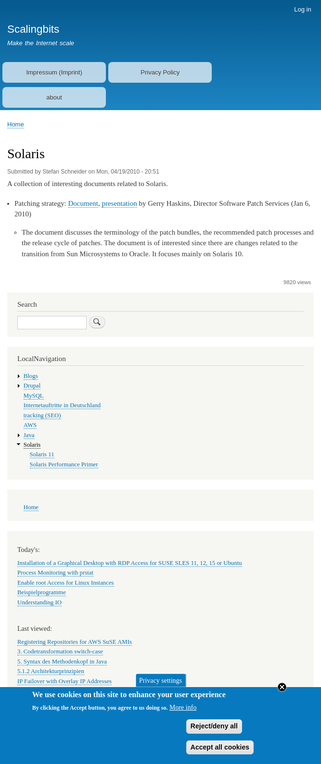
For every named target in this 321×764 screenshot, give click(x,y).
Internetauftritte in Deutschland (62, 405)
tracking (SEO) (42, 415)
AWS (30, 425)
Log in (302, 9)
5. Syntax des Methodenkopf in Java (62, 661)
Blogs (31, 376)
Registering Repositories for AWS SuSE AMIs (74, 642)
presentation (119, 203)
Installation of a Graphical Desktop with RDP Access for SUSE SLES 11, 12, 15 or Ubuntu (129, 563)
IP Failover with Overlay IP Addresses (64, 681)
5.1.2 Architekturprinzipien (50, 671)
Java (29, 435)
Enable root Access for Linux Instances (65, 582)
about (54, 97)
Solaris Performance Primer (64, 464)
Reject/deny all (214, 732)
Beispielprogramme (41, 592)
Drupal (32, 385)
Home (15, 124)
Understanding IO (39, 602)
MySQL (34, 395)
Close (282, 692)
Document (83, 203)
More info (182, 713)
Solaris (32, 444)
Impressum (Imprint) (54, 72)
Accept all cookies (220, 752)
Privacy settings (160, 685)
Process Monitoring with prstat (55, 572)
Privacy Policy (160, 72)
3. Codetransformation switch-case (60, 651)
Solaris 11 (42, 454)
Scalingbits (33, 29)
